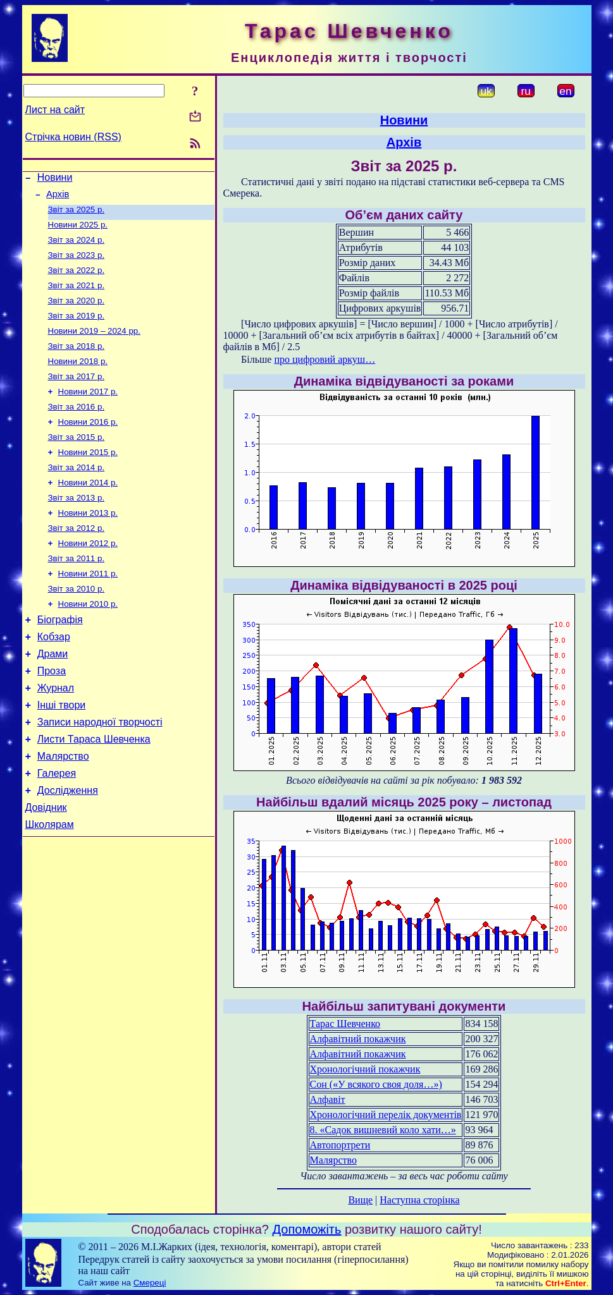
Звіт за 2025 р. (76, 214)
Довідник (46, 868)
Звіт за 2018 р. (76, 362)
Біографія (60, 659)
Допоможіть (307, 1229)
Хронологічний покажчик (365, 1069)
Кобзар (53, 678)
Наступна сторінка (419, 1200)
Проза (51, 716)
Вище (360, 1200)
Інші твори (61, 754)
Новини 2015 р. (88, 477)
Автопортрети (340, 1145)
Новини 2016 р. (88, 444)
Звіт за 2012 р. (76, 559)
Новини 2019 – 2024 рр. (94, 346)
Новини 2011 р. (88, 609)
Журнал (55, 735)
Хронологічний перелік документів (386, 1114)
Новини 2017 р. (88, 411)
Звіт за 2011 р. (76, 592)
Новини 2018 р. (78, 379)
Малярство (63, 811)
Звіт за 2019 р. (76, 329)
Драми (52, 697)
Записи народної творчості (100, 773)
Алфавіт (327, 1099)
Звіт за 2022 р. (76, 280)
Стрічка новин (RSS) (73, 136)
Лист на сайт (55, 109)
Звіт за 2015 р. (76, 461)
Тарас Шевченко (345, 1023)
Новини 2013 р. (88, 543)
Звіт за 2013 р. (76, 527)
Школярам (49, 887)
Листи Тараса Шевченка (94, 792)
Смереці (149, 1282)
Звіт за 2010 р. (76, 625)
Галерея (56, 830)
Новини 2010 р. (88, 642)
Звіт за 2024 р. (76, 247)
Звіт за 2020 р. (76, 313)
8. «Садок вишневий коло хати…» (383, 1129)
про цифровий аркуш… (324, 359)
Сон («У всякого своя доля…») (376, 1084)
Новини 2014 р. (88, 510)
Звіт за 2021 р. (76, 296)
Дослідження (67, 849)
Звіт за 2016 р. (76, 428)
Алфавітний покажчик (358, 1038)
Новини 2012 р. (88, 576)
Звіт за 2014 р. (76, 494)
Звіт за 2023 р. (76, 264)
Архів (57, 198)
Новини (55, 179)
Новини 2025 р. (78, 231)
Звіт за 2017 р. (76, 395)
